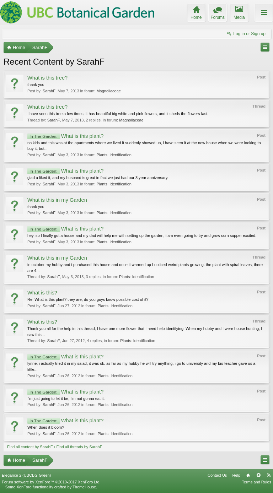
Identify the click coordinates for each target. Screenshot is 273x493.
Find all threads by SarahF (79, 447)
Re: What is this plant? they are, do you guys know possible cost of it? (88, 299)
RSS (268, 475)
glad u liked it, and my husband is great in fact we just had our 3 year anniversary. (97, 177)
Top (258, 475)
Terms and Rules (256, 482)
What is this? (42, 293)
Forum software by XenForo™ (51, 482)
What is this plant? (65, 136)
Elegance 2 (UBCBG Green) (26, 475)
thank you (35, 84)
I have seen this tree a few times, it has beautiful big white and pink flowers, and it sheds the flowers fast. (117, 114)
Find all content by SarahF (30, 447)
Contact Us (217, 475)
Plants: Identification (113, 155)
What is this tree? (47, 78)
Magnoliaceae (108, 91)
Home (248, 475)
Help (236, 475)
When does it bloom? (45, 427)
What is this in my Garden (57, 200)
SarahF (49, 91)
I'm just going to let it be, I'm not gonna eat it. (66, 398)
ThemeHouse (84, 487)
